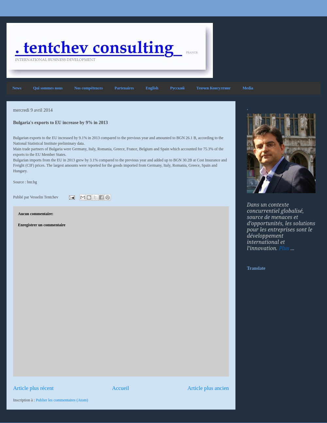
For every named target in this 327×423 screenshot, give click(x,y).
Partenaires (124, 88)
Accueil (120, 388)
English (152, 88)
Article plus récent (33, 388)
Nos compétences (88, 88)
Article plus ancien (208, 388)
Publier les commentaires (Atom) (62, 400)
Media (248, 88)
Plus (284, 248)
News (16, 88)
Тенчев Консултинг (214, 88)
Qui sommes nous (47, 88)
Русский (177, 88)
